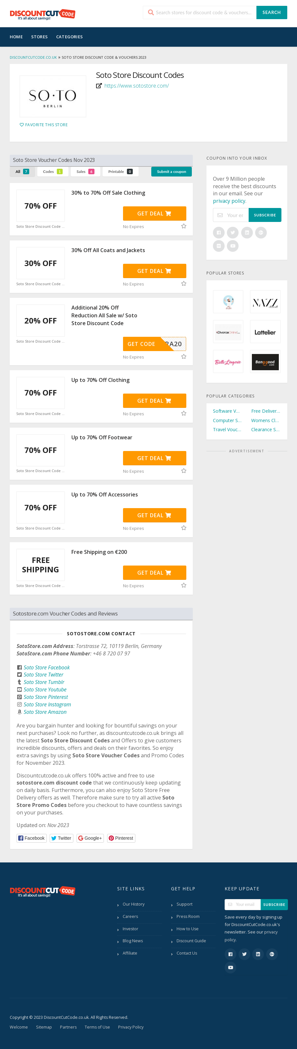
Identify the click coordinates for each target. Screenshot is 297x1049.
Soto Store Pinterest (46, 697)
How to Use (188, 929)
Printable (120, 171)
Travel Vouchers (227, 429)
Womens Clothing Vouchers (266, 420)
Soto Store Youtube (45, 689)
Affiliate (130, 953)
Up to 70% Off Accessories (104, 494)
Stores (39, 37)
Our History (133, 904)
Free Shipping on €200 (99, 551)
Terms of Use (97, 1027)
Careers (130, 916)
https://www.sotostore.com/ (137, 85)
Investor (130, 929)
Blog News (133, 941)
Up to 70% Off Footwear (101, 437)
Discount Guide (191, 941)
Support (184, 904)
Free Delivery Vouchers (266, 411)
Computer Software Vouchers (227, 420)
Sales (85, 171)
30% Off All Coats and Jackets (108, 250)
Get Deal (154, 213)
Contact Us (187, 953)
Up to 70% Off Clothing (100, 380)
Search (272, 12)
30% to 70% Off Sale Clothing (108, 192)
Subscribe (265, 215)
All (22, 171)
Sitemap (44, 1027)
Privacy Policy (130, 1027)
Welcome (19, 1027)
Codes (53, 171)
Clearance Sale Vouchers (266, 429)
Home (16, 37)
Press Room (188, 916)
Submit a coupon (171, 171)
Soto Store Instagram (47, 704)
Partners (68, 1027)
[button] (32, 838)
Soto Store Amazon (45, 711)
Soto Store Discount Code (40, 226)
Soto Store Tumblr (44, 682)
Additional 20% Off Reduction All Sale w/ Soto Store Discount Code (104, 315)
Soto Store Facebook (47, 667)
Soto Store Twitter (43, 674)
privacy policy (229, 200)
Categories (69, 37)
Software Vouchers (227, 411)
